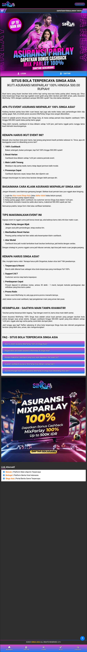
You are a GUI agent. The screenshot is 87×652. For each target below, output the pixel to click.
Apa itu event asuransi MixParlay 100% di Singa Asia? (26, 344)
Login (22, 73)
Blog (60, 648)
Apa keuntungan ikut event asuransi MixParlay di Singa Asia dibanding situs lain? (37, 371)
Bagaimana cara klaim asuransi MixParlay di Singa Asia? (27, 351)
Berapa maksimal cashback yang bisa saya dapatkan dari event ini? (32, 357)
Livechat (79, 4)
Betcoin (9, 472)
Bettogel (9, 475)
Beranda (9, 648)
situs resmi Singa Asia (21, 195)
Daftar (65, 73)
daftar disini (40, 195)
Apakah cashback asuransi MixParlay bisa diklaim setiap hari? (29, 364)
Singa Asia (10, 478)
